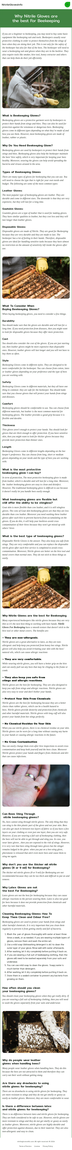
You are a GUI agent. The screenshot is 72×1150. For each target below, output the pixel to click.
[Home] (12, 4)
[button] (67, 4)
